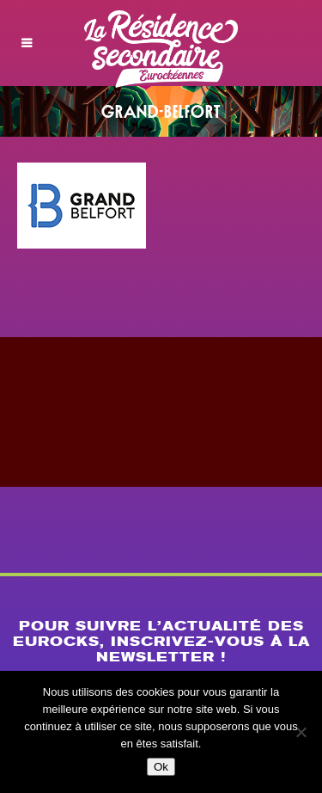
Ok (161, 766)
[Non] (300, 732)
